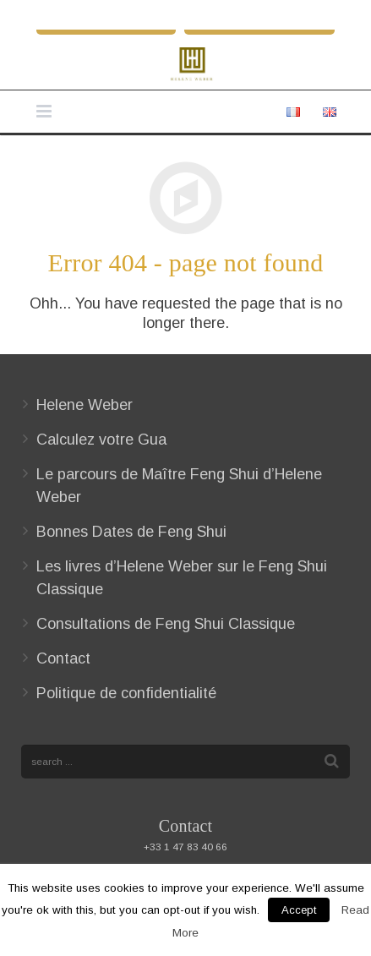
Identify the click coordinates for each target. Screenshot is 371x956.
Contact (63, 658)
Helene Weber (84, 404)
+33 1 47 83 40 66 (185, 846)
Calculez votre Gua (101, 439)
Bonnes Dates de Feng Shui (131, 531)
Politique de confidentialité (126, 693)
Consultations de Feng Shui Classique (165, 623)
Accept (298, 910)
